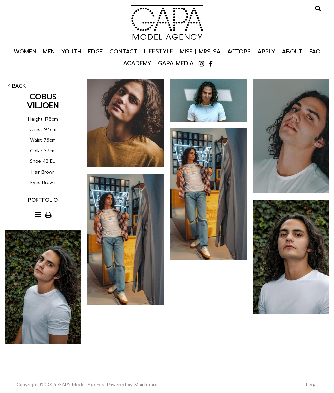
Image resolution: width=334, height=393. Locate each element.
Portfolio (43, 200)
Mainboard (146, 384)
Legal (312, 384)
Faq (315, 51)
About (292, 51)
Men (49, 51)
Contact (123, 51)
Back (17, 86)
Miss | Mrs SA (200, 51)
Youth (71, 51)
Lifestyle (158, 51)
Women (25, 51)
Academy (137, 63)
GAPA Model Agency (167, 23)
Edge (95, 51)
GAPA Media (176, 63)
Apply (266, 51)
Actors (239, 51)
